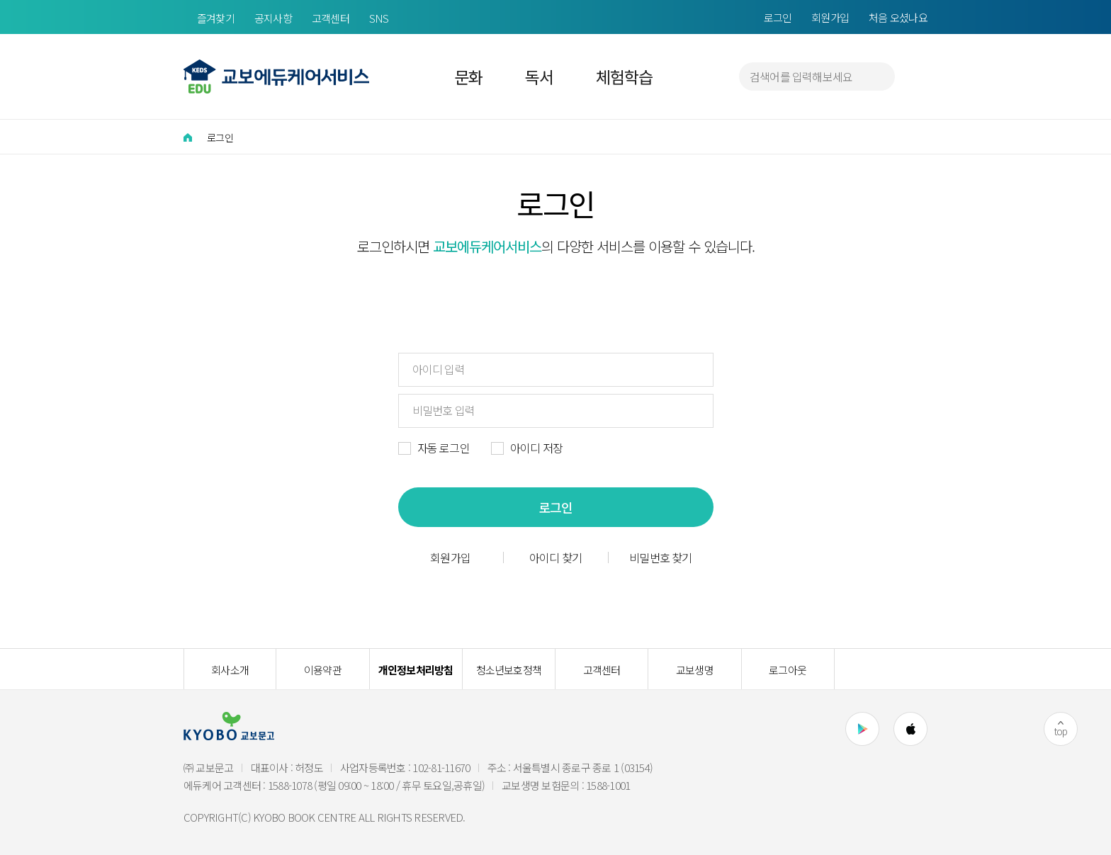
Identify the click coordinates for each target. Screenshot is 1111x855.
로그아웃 (787, 669)
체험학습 (624, 76)
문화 (469, 76)
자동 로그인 (443, 447)
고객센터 (330, 18)
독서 (539, 76)
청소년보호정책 (509, 669)
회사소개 (230, 669)
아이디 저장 (536, 447)
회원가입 (830, 17)
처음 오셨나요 (898, 17)
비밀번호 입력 (443, 410)
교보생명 (695, 669)
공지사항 (273, 18)
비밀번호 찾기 (660, 557)
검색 (878, 76)
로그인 (778, 17)
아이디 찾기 (555, 557)
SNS (379, 18)
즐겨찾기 (216, 18)
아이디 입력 (438, 369)
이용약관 (323, 669)
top (1061, 731)
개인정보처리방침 (415, 669)
